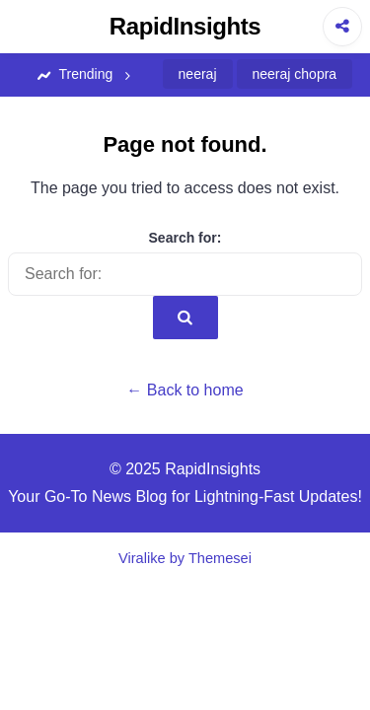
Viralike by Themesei (185, 558)
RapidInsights (185, 26)
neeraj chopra (295, 74)
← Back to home (184, 390)
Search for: (185, 238)
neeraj (198, 74)
